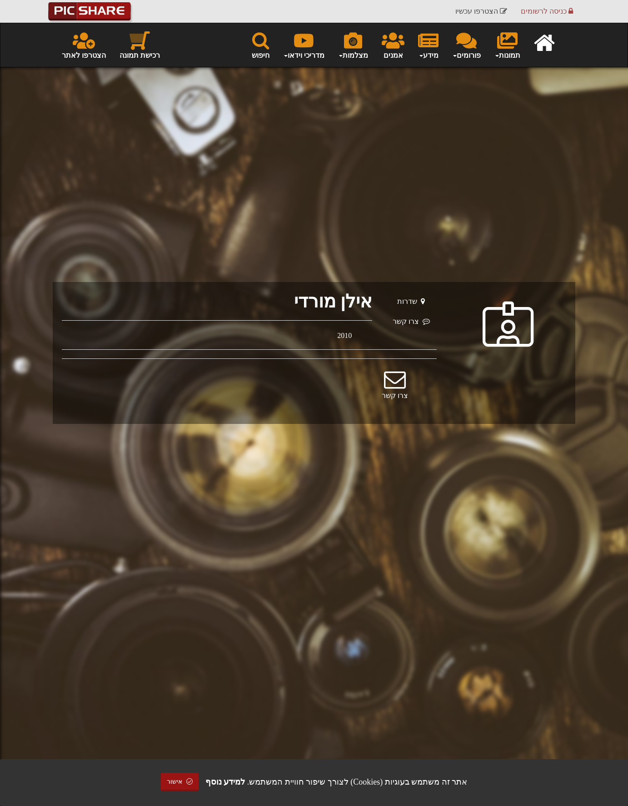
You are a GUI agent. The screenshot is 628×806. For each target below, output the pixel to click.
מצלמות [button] (353, 44)
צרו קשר (411, 321)
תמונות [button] (507, 44)
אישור (180, 781)
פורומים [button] (466, 44)
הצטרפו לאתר (84, 44)
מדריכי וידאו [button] (303, 44)
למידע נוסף (225, 781)
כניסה (547, 11)
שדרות (411, 301)
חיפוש (260, 44)
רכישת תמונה (140, 44)
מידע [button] (428, 44)
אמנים (393, 44)
